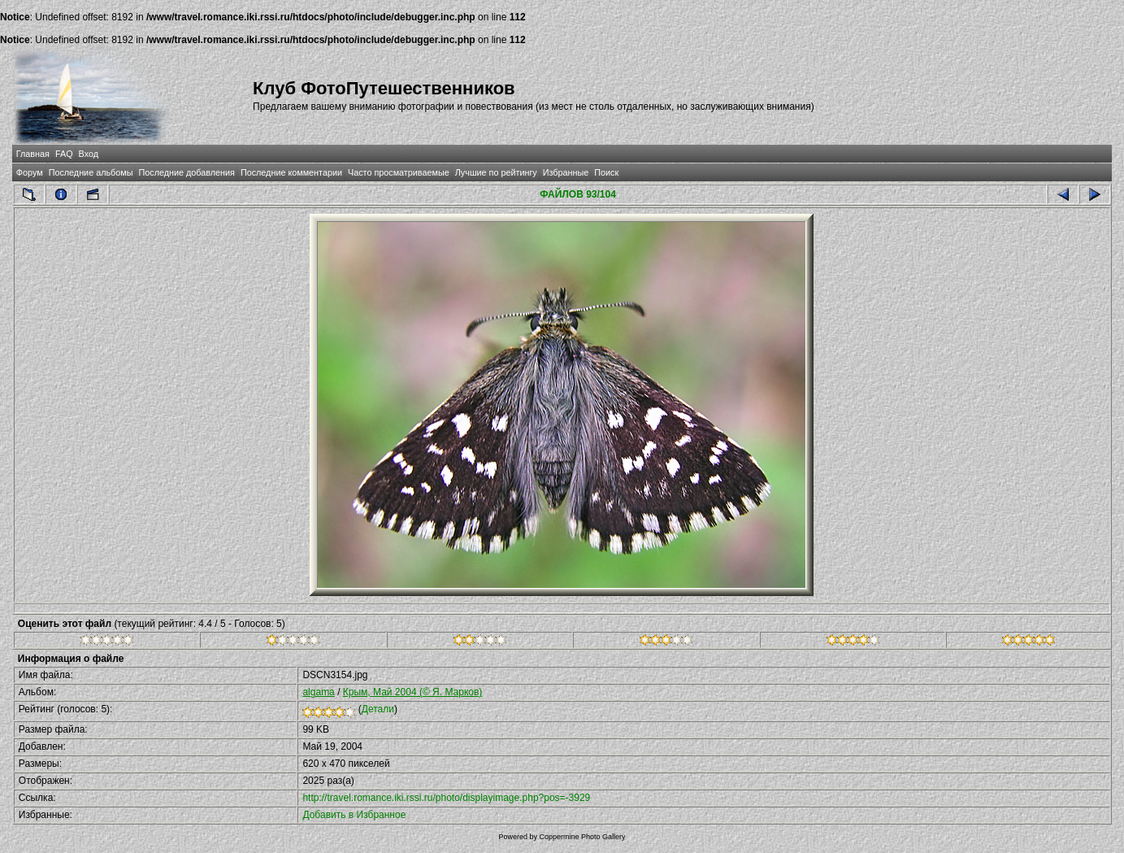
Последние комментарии (291, 172)
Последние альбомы (91, 172)
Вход (88, 154)
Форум (29, 172)
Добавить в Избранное (354, 814)
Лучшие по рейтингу (496, 172)
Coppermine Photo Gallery (582, 837)
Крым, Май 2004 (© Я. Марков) (413, 692)
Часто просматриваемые (398, 172)
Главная (33, 154)
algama (318, 692)
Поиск (606, 172)
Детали (378, 709)
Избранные (565, 172)
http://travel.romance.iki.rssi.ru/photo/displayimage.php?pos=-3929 (446, 797)
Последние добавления (186, 172)
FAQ (64, 154)
